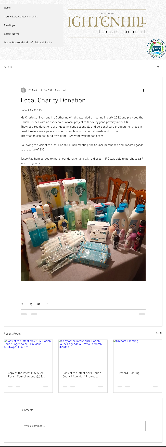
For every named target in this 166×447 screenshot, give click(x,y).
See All (159, 333)
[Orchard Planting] (137, 353)
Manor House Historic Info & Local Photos (28, 42)
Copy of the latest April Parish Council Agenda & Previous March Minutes (82, 374)
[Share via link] (47, 304)
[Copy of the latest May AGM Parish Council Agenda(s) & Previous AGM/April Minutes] (28, 353)
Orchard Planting (128, 373)
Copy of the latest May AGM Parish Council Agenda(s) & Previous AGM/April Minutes (26, 374)
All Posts (8, 67)
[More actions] (144, 90)
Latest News (11, 33)
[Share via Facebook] (22, 304)
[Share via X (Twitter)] (30, 304)
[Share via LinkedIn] (38, 304)
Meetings (9, 25)
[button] (158, 67)
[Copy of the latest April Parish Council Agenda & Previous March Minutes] (83, 353)
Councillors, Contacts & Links (21, 16)
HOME (7, 7)
